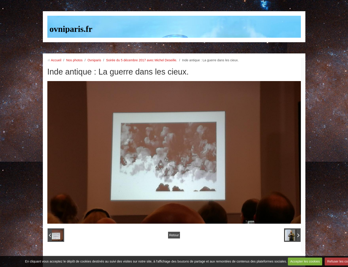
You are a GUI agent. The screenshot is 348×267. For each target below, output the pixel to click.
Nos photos (74, 60)
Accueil (56, 60)
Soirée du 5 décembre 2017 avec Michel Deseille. (141, 60)
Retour (174, 235)
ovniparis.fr (71, 29)
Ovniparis (94, 60)
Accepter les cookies (305, 261)
